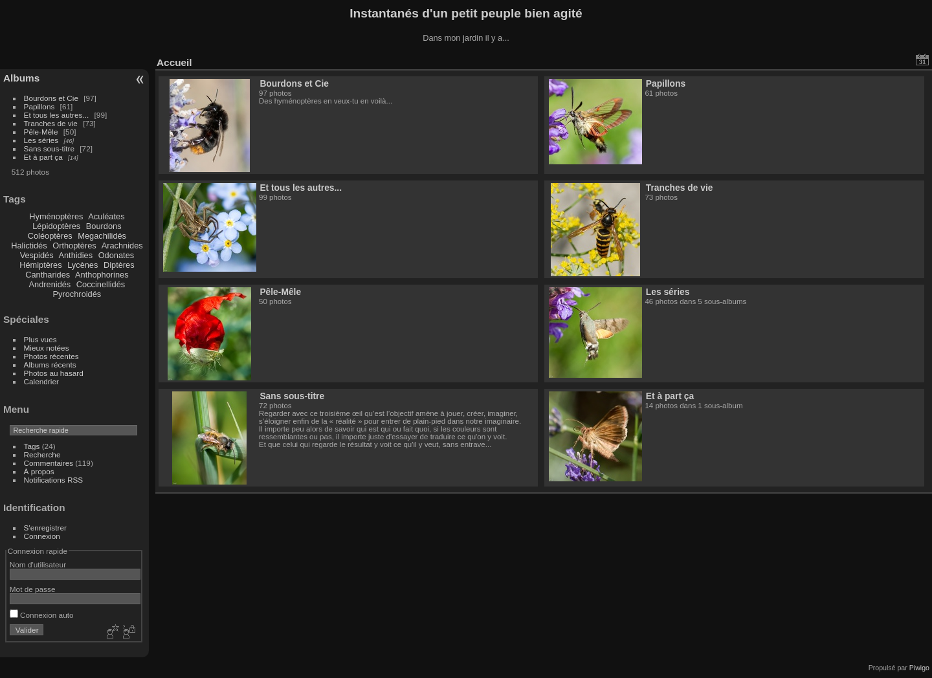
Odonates (116, 255)
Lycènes (82, 265)
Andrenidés (50, 284)
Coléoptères (50, 236)
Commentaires (49, 463)
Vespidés (37, 255)
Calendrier (41, 381)
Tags (32, 446)
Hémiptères (40, 265)
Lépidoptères (56, 226)
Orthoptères (74, 245)
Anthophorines (102, 274)
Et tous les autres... (56, 115)
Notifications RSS (53, 480)
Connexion (42, 536)
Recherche (42, 454)
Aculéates (106, 216)
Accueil (174, 62)
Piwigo (919, 668)
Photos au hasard (53, 373)
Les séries (41, 140)
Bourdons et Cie (51, 98)
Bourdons (104, 226)
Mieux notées (46, 348)
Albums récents (50, 364)
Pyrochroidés (77, 294)
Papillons (39, 106)
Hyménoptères (56, 216)
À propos (39, 471)
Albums (21, 77)
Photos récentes (51, 356)
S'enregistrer (45, 527)
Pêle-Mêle (41, 131)
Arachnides (122, 245)
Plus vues (40, 339)
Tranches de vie (51, 123)
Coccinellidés (100, 284)
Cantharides (47, 274)
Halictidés (29, 245)
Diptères (119, 265)
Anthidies (75, 255)
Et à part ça (43, 157)
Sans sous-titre (49, 148)
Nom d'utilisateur (38, 564)
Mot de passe (33, 589)
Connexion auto (42, 615)
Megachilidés (102, 236)
